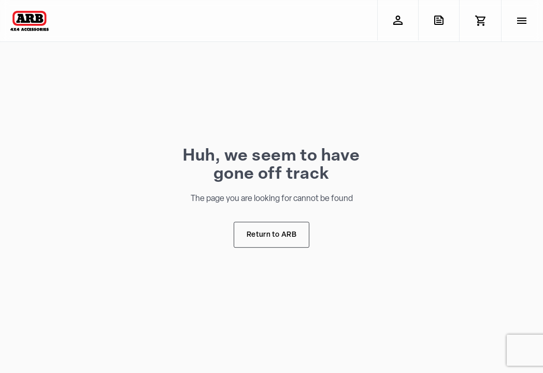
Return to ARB (271, 235)
